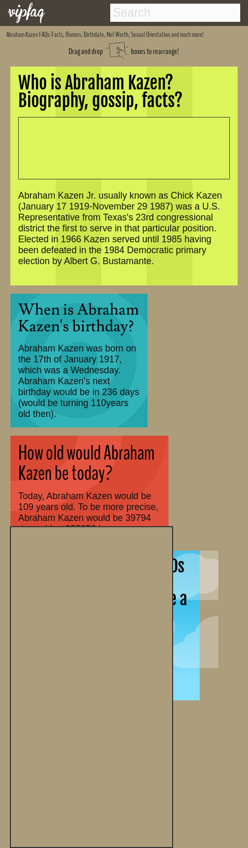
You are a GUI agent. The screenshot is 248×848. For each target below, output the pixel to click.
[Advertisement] (91, 686)
